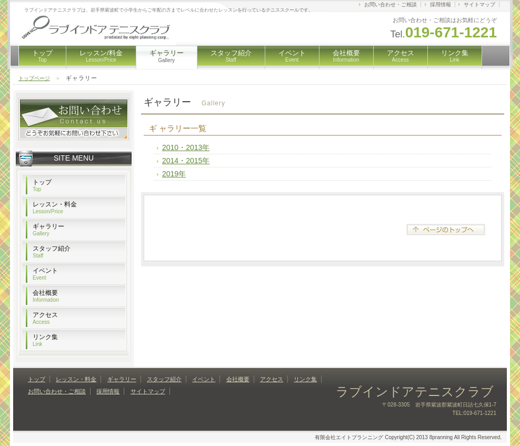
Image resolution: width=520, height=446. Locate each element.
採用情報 (440, 4)
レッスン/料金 (101, 56)
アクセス (400, 56)
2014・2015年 (185, 160)
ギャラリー (48, 229)
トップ (42, 56)
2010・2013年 (185, 147)
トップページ (34, 78)
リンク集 (454, 56)
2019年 (174, 174)
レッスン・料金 (55, 207)
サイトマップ (479, 4)
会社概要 (346, 56)
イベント (292, 56)
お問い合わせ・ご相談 (390, 4)
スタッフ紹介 (231, 56)
